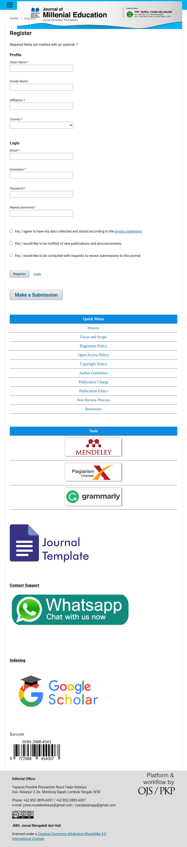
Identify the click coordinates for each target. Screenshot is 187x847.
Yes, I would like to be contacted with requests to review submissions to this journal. (75, 256)
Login (37, 274)
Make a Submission (36, 295)
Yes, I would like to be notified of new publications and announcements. (66, 243)
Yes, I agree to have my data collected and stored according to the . (76, 231)
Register (19, 274)
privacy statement (128, 231)
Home (14, 18)
